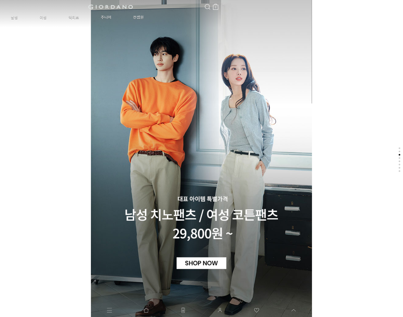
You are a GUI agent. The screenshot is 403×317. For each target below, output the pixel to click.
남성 (10, 17)
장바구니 (131, 4)
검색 (123, 2)
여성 (30, 17)
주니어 (77, 17)
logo (68, 7)
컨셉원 (101, 17)
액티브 (53, 17)
